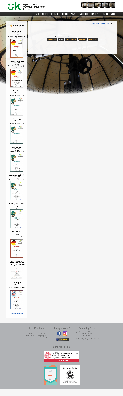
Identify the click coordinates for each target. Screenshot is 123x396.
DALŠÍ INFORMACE (84, 14)
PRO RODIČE (65, 14)
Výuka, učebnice (51, 39)
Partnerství (82, 39)
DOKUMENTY (94, 14)
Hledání (30, 337)
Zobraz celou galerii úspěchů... (16, 313)
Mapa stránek (30, 335)
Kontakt (30, 333)
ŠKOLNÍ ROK (45, 14)
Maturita (61, 39)
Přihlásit (42, 333)
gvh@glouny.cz (89, 340)
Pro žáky (93, 23)
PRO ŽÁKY (73, 14)
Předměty (98, 23)
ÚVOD (37, 14)
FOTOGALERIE (104, 14)
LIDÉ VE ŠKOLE (55, 14)
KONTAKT (113, 14)
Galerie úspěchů (16, 25)
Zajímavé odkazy (92, 39)
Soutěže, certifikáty (71, 39)
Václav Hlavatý (42, 337)
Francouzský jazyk (105, 23)
